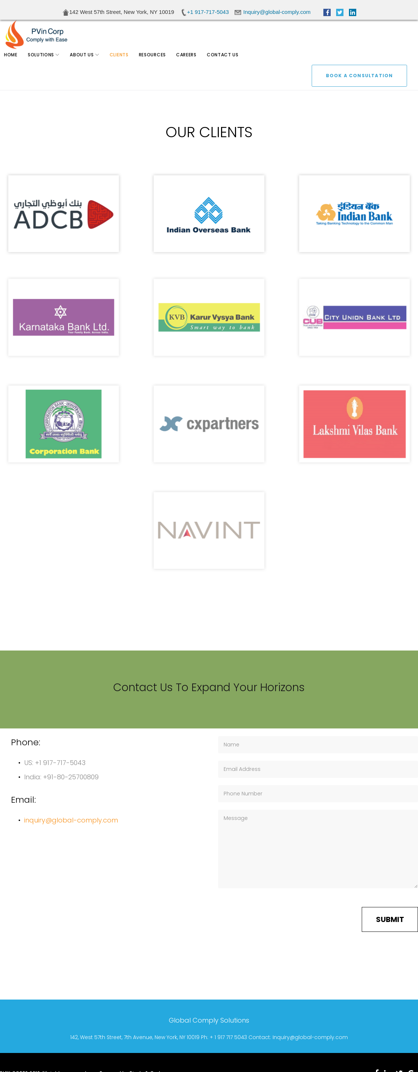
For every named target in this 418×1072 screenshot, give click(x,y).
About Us (87, 66)
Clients (124, 66)
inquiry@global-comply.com (71, 820)
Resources (157, 66)
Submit (390, 919)
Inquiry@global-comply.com (310, 1037)
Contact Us (228, 66)
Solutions (46, 66)
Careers (192, 66)
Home (16, 66)
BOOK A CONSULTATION (359, 38)
